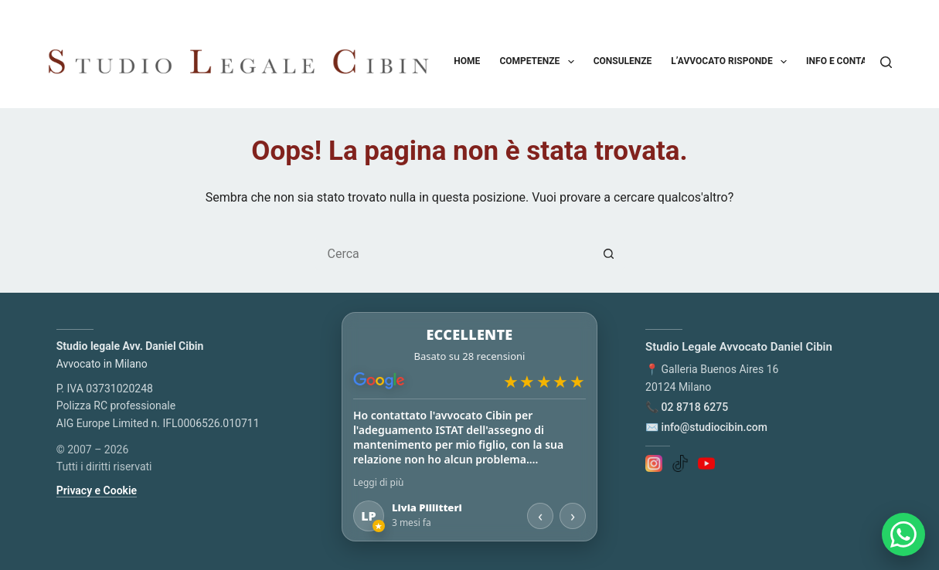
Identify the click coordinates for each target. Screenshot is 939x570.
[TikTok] (680, 463)
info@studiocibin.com (714, 427)
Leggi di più (378, 482)
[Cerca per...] (454, 254)
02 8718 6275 (695, 407)
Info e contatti (853, 62)
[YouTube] (706, 463)
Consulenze (623, 61)
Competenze (539, 62)
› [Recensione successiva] (572, 515)
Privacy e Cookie (96, 490)
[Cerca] (886, 62)
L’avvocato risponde (732, 62)
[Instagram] (653, 463)
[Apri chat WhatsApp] (903, 534)
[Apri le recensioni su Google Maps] (469, 356)
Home (467, 61)
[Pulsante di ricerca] (609, 254)
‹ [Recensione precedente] (540, 515)
